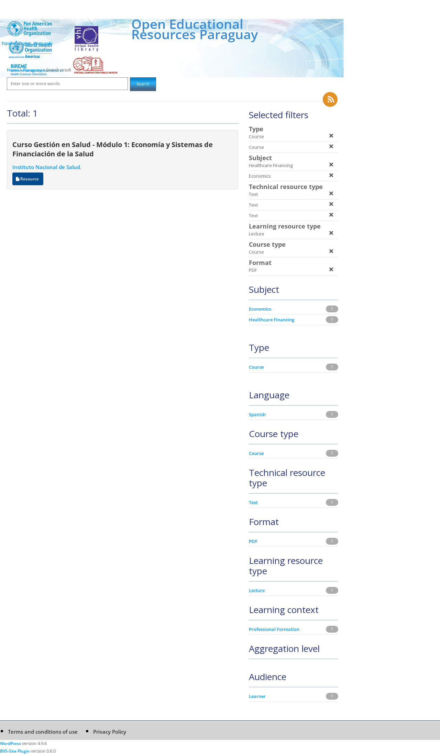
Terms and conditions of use (43, 731)
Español (9, 43)
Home (13, 70)
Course (256, 367)
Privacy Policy (109, 731)
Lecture (257, 590)
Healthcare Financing (271, 320)
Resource (28, 179)
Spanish (257, 414)
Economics (260, 309)
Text (253, 502)
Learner (257, 696)
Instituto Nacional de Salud (46, 167)
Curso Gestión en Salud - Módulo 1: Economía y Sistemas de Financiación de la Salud (112, 149)
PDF (253, 541)
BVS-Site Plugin (15, 751)
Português (43, 43)
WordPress (10, 743)
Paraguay (33, 70)
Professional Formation (274, 629)
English (25, 43)
